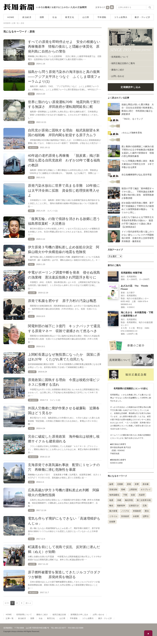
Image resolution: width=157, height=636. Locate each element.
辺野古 (146, 516)
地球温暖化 (114, 495)
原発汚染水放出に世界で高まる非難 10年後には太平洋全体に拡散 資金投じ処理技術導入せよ (64, 190)
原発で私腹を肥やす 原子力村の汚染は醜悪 (62, 301)
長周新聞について (119, 57)
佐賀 (133, 495)
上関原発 (133, 489)
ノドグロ (125, 511)
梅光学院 (129, 500)
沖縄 (119, 500)
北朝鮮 (120, 484)
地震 (111, 500)
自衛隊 (112, 522)
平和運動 (101, 17)
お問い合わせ (117, 76)
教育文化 (69, 17)
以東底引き (134, 505)
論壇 (111, 484)
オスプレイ (146, 489)
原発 (129, 484)
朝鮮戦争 (121, 505)
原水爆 (146, 484)
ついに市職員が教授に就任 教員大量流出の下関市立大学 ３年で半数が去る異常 (138, 164)
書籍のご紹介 (117, 69)
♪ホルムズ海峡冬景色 (132, 132)
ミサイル (113, 516)
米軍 (137, 484)
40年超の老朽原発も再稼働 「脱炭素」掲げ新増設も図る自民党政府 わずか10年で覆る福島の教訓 (64, 160)
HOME (10, 17)
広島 (145, 505)
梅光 (111, 505)
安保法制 (113, 489)
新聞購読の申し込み (79, 614)
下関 (125, 495)
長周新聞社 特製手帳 (131, 273)
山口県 (85, 17)
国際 (42, 17)
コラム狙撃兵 (121, 17)
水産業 (136, 516)
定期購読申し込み (131, 87)
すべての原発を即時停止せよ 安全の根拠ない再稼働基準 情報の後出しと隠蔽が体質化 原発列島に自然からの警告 (64, 46)
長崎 (123, 489)
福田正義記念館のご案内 (123, 63)
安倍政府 (125, 516)
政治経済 (26, 17)
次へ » (28, 603)
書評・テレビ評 (142, 17)
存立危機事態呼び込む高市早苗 (137, 174)
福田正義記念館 (59, 614)
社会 (54, 17)
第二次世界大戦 (144, 500)
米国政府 (137, 511)
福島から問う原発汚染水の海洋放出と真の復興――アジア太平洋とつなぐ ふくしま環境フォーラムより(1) (64, 76)
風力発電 (113, 511)
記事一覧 (10, 618)
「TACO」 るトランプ (132, 119)
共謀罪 (142, 495)
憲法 (147, 511)
